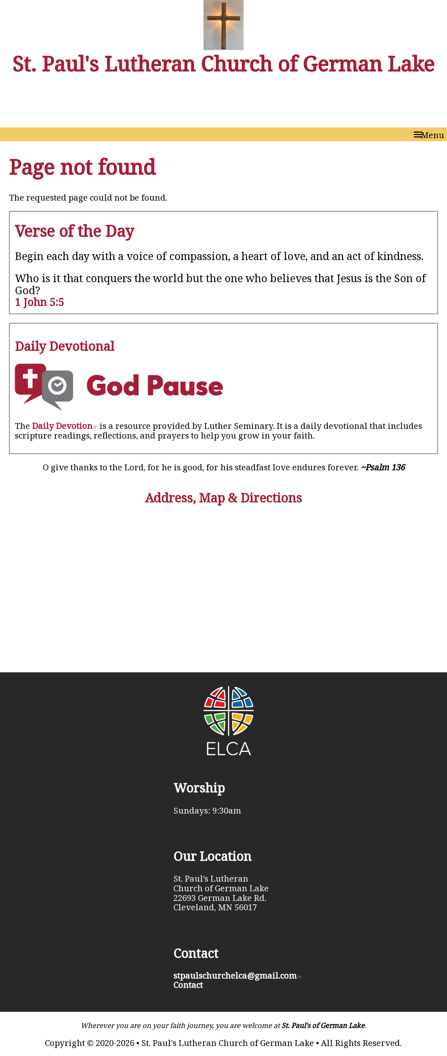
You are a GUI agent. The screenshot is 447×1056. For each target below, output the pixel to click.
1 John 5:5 (39, 302)
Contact (188, 984)
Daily (64, 425)
